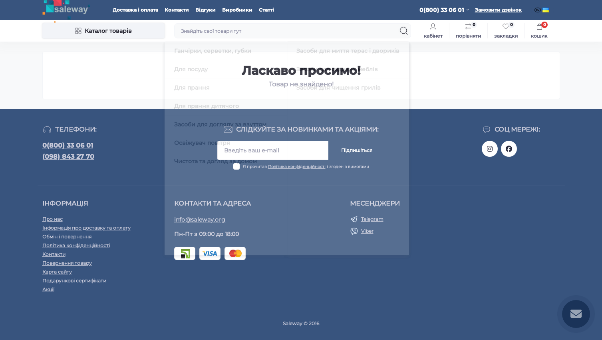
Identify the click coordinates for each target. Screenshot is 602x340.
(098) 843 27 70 (68, 156)
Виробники (237, 10)
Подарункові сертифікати (74, 281)
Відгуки (205, 10)
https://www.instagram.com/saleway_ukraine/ (490, 149)
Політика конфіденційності (297, 166)
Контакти (177, 10)
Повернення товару (67, 263)
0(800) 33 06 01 (67, 145)
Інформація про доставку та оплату (86, 228)
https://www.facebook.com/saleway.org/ (509, 149)
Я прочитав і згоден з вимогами (306, 166)
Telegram (372, 219)
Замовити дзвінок (498, 10)
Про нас (52, 219)
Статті (266, 10)
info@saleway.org (200, 219)
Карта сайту (57, 272)
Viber (367, 231)
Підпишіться (356, 150)
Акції (48, 289)
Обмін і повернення (66, 237)
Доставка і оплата (135, 10)
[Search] (404, 30)
